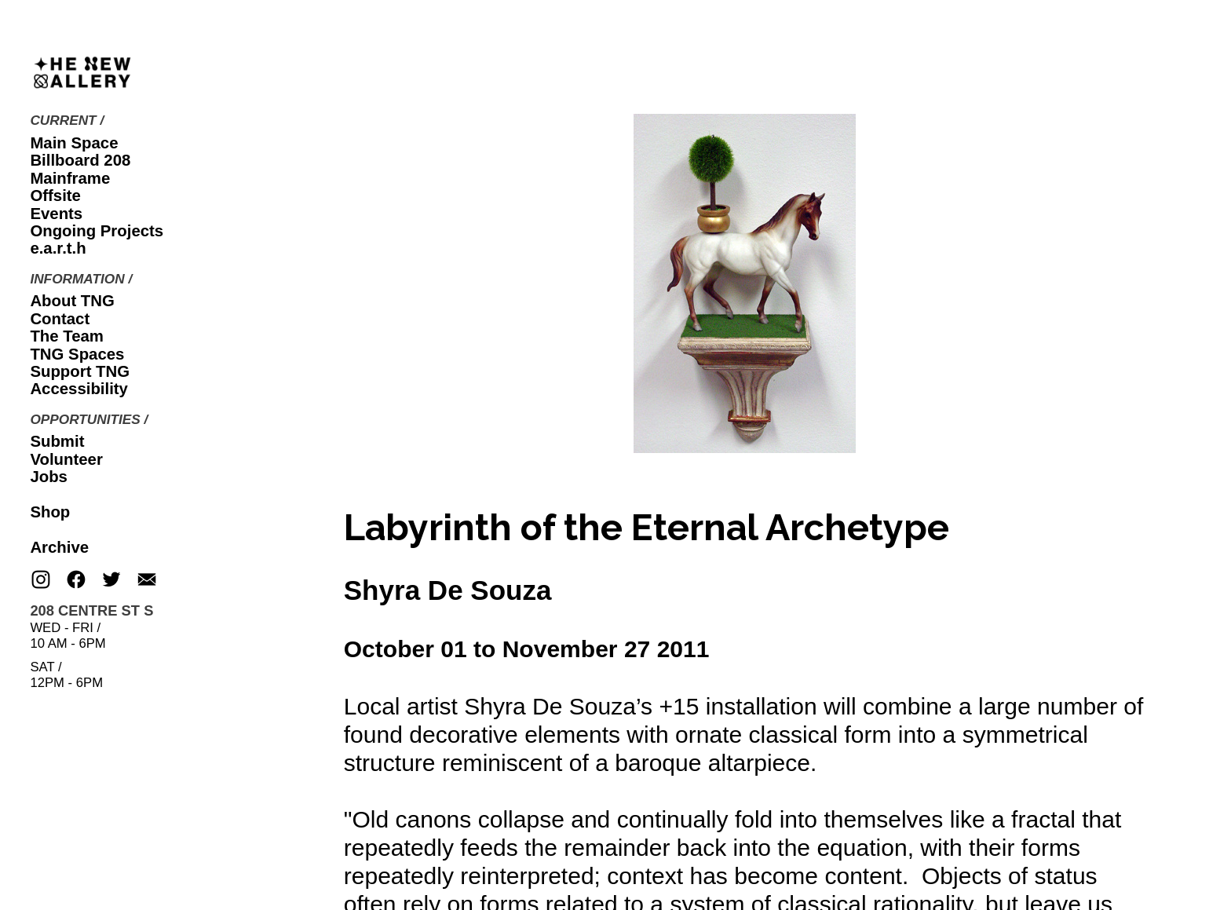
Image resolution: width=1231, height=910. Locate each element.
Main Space (74, 143)
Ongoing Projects (96, 230)
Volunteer (66, 459)
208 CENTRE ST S (91, 610)
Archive (59, 547)
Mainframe (70, 178)
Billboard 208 (80, 160)
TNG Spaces (77, 354)
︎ (41, 580)
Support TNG (80, 371)
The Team (67, 336)
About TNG (72, 300)
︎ (147, 580)
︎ (76, 580)
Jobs (49, 476)
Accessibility (79, 388)
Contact (59, 318)
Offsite (55, 195)
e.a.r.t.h (58, 248)
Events (56, 213)
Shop (50, 512)
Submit (57, 441)
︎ (111, 580)
